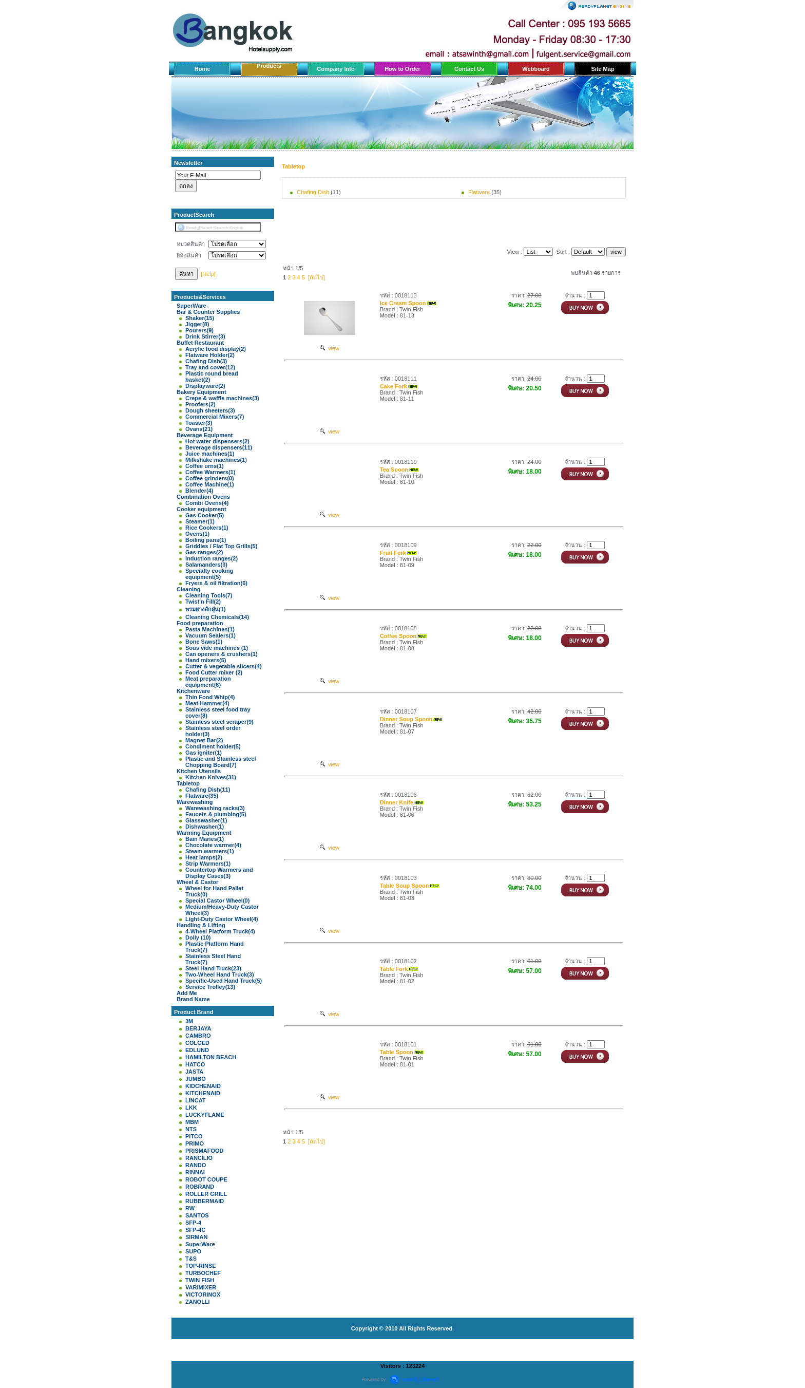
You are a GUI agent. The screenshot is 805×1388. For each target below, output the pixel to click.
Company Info (335, 69)
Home (202, 69)
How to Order (402, 69)
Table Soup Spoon (404, 886)
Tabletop (293, 166)
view (329, 348)
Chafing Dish (313, 192)
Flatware (479, 192)
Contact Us (469, 69)
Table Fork (394, 969)
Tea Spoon (394, 469)
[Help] (208, 274)
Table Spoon (396, 1052)
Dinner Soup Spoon (406, 719)
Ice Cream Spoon (403, 303)
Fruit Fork (393, 553)
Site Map (602, 69)
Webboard (536, 69)
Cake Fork (393, 386)
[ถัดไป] (316, 277)
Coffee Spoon (398, 636)
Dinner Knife (396, 802)
